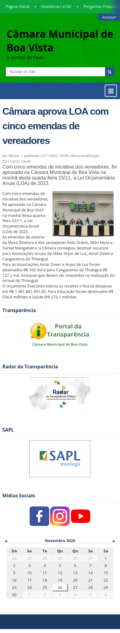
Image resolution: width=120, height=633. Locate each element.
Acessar (109, 17)
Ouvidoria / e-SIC (56, 6)
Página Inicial (18, 6)
